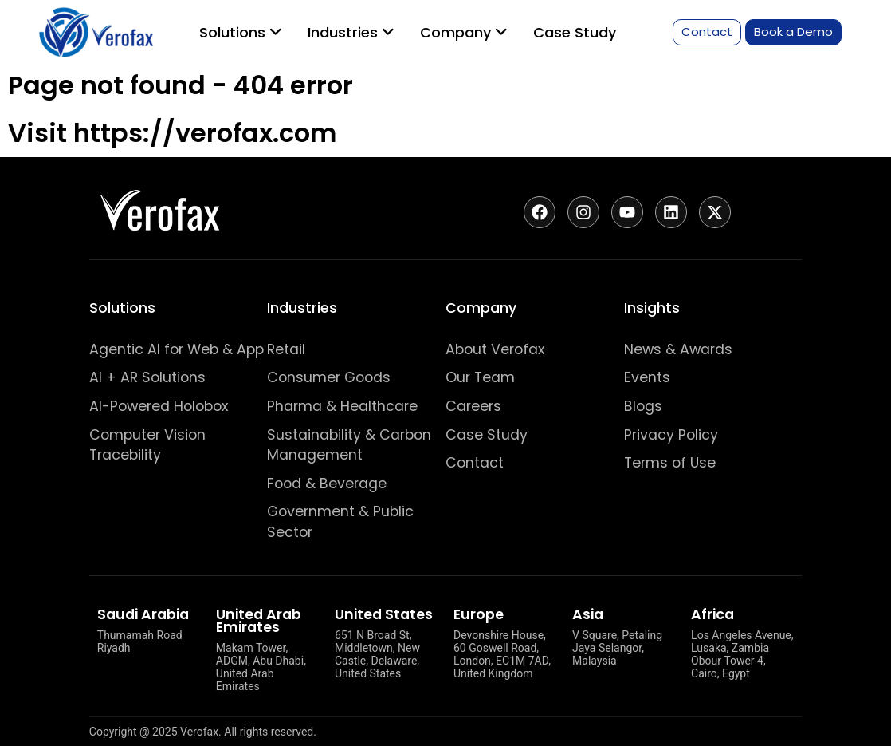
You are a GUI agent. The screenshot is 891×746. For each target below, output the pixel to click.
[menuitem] (240, 33)
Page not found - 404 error (180, 85)
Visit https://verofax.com (172, 133)
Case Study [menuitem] (574, 32)
